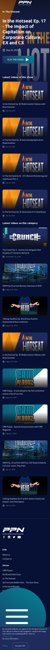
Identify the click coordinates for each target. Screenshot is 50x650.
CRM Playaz (8, 570)
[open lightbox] (18, 59)
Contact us (7, 558)
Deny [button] (5, 645)
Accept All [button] (20, 645)
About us (6, 554)
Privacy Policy (8, 636)
